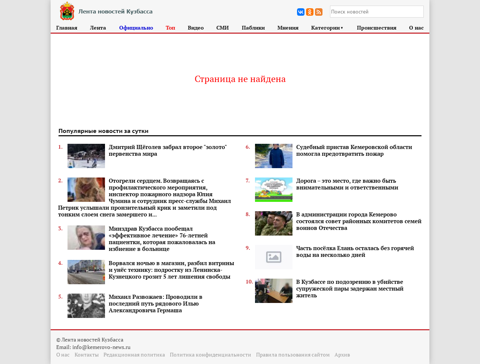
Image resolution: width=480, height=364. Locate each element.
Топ (170, 27)
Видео (196, 27)
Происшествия (376, 27)
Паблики (253, 27)
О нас (416, 27)
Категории (327, 27)
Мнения (288, 27)
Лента (98, 27)
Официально (136, 27)
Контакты (87, 354)
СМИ (222, 27)
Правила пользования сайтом (293, 354)
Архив (342, 354)
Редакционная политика (134, 354)
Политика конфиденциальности (210, 354)
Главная (66, 27)
